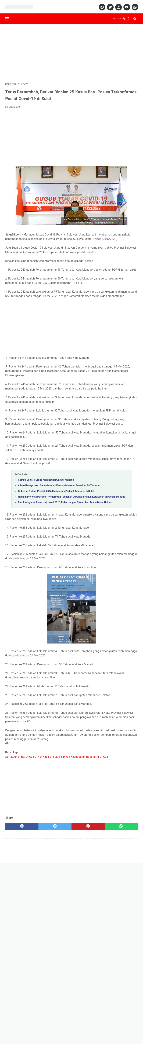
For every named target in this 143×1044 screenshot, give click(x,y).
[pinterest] (88, 824)
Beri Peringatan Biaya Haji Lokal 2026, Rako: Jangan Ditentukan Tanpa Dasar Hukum (65, 500)
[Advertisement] (71, 51)
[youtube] (126, 6)
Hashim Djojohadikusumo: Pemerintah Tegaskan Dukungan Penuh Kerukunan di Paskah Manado (71, 495)
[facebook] (101, 6)
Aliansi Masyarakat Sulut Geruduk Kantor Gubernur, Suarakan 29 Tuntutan (59, 484)
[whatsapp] (134, 6)
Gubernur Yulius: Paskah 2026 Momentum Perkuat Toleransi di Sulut (56, 489)
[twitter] (109, 6)
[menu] (7, 17)
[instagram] (117, 6)
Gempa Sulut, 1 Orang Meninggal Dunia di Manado (46, 478)
